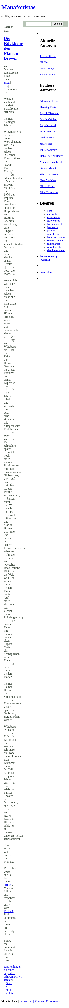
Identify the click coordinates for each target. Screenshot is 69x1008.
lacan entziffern (56, 237)
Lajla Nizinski (48, 125)
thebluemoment (56, 250)
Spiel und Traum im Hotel (9, 988)
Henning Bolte (48, 107)
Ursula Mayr (47, 68)
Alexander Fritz (49, 100)
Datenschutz (53, 1001)
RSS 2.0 (8, 911)
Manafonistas (18, 7)
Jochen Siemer (48, 56)
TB (6, 85)
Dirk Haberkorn (49, 192)
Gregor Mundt (48, 167)
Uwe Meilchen (48, 180)
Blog (7, 82)
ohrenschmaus (55, 240)
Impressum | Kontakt (31, 1001)
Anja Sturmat (47, 74)
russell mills (54, 247)
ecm (49, 210)
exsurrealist (53, 217)
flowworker (53, 220)
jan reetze (52, 227)
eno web (52, 214)
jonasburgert (54, 233)
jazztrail (51, 230)
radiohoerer (53, 243)
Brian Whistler (48, 131)
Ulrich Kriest (47, 186)
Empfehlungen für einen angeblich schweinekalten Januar (13, 973)
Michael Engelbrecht (51, 161)
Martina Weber (48, 119)
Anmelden (46, 272)
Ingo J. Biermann (49, 113)
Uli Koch (45, 62)
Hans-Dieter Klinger (51, 155)
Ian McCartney (48, 149)
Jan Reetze (46, 143)
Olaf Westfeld (47, 137)
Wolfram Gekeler (49, 174)
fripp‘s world (54, 223)
